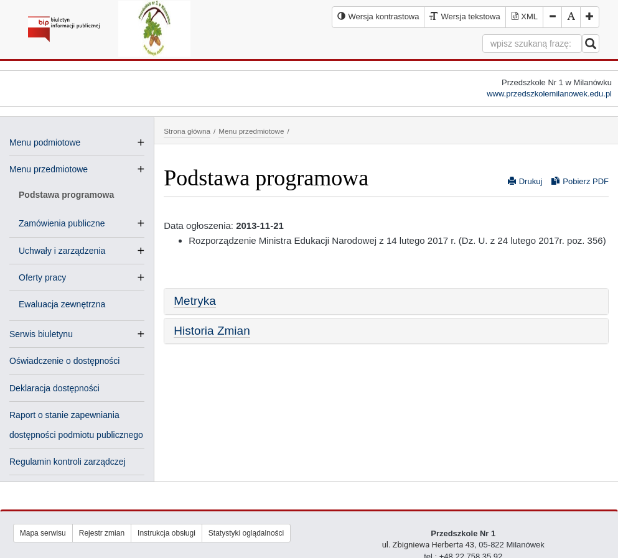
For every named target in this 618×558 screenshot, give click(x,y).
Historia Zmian (212, 330)
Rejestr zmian (101, 533)
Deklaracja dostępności (54, 388)
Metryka (195, 300)
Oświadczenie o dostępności (64, 361)
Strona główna (187, 131)
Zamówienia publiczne (67, 223)
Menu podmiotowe (44, 142)
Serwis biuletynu (41, 334)
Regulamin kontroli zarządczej (67, 462)
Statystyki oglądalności (246, 533)
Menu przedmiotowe (48, 169)
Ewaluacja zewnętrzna (62, 304)
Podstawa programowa (66, 195)
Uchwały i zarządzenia (67, 250)
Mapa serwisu (43, 533)
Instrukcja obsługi (166, 533)
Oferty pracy (47, 277)
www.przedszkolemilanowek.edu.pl (549, 93)
